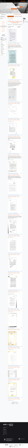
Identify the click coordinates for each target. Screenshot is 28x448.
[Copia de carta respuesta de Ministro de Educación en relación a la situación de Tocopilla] (14, 271)
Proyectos (3, 55)
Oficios (3, 41)
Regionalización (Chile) (3, 50)
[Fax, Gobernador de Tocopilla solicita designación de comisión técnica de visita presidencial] (14, 397)
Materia (2, 37)
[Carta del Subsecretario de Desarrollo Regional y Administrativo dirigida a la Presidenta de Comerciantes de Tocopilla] (14, 234)
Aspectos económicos (3, 46)
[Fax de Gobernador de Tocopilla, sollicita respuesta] (14, 346)
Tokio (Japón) (3, 27)
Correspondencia (3, 40)
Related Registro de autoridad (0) (18, 16)
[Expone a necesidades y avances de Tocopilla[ (13, 308)
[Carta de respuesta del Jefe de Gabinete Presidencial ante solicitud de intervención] (14, 118)
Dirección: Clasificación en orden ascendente (17, 24)
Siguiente (17, 403)
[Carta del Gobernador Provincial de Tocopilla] (13, 213)
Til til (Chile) (3, 21)
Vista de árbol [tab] (1, 16)
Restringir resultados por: (3, 35)
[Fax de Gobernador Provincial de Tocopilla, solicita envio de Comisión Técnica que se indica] (14, 365)
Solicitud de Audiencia (3, 52)
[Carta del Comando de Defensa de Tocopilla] (13, 173)
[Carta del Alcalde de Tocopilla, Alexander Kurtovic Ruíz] (14, 153)
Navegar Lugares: (3, 14)
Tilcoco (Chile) (3, 22)
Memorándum (3, 48)
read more (18, 85)
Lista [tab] (4, 16)
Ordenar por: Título (10, 24)
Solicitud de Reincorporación (3, 44)
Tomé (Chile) (3, 31)
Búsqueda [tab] (1, 18)
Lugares (12, 19)
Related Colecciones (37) (10, 16)
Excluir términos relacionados (19, 26)
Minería (3, 43)
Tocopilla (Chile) (3, 26)
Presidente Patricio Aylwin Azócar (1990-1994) (15, 44)
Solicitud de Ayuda (3, 53)
